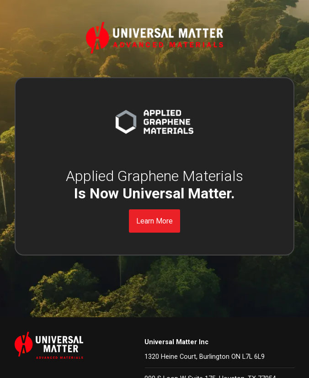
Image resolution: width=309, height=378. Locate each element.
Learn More (154, 221)
